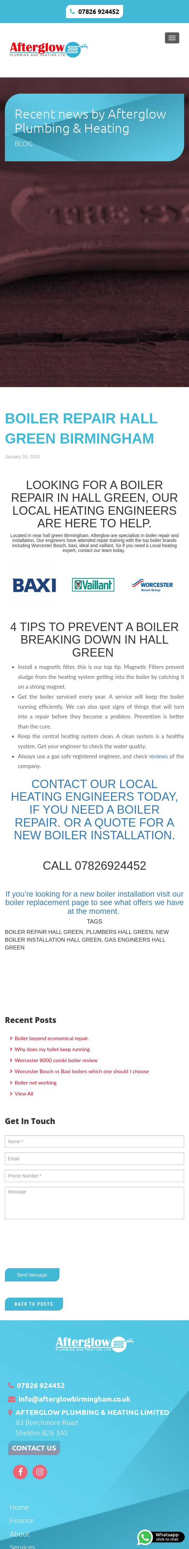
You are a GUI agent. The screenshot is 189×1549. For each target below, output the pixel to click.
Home (19, 1507)
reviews (158, 756)
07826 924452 (98, 11)
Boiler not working (35, 1082)
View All (23, 1093)
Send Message (32, 1275)
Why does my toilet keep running (51, 1049)
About (20, 1534)
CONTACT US (34, 1447)
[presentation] (54, 1244)
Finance (22, 1520)
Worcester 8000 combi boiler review (55, 1060)
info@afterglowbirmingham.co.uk (75, 1398)
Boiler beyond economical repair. (51, 1038)
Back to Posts (34, 1304)
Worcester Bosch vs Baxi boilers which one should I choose (81, 1071)
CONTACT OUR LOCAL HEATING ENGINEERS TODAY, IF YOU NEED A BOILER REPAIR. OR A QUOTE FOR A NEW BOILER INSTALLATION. (94, 809)
